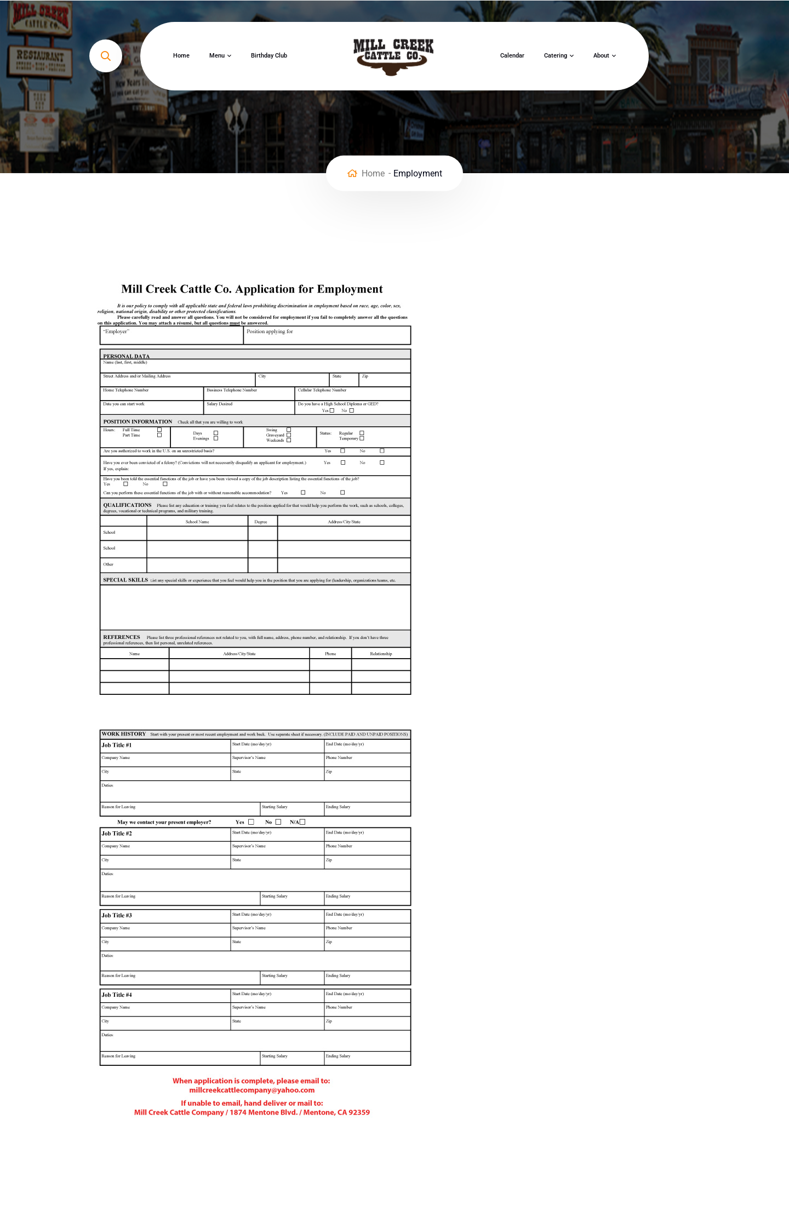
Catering (555, 55)
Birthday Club (269, 55)
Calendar (512, 55)
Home (181, 55)
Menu (217, 55)
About (601, 55)
